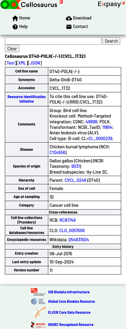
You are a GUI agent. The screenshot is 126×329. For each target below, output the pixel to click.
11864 (107, 127)
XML (22, 62)
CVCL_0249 (75, 180)
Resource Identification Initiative (27, 99)
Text (11, 62)
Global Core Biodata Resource (71, 301)
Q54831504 (79, 239)
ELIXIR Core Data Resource (69, 312)
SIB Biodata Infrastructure (69, 291)
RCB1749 (68, 220)
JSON (35, 62)
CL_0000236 (101, 138)
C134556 (57, 152)
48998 (91, 121)
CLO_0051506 (72, 230)
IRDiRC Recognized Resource (71, 324)
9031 (75, 166)
